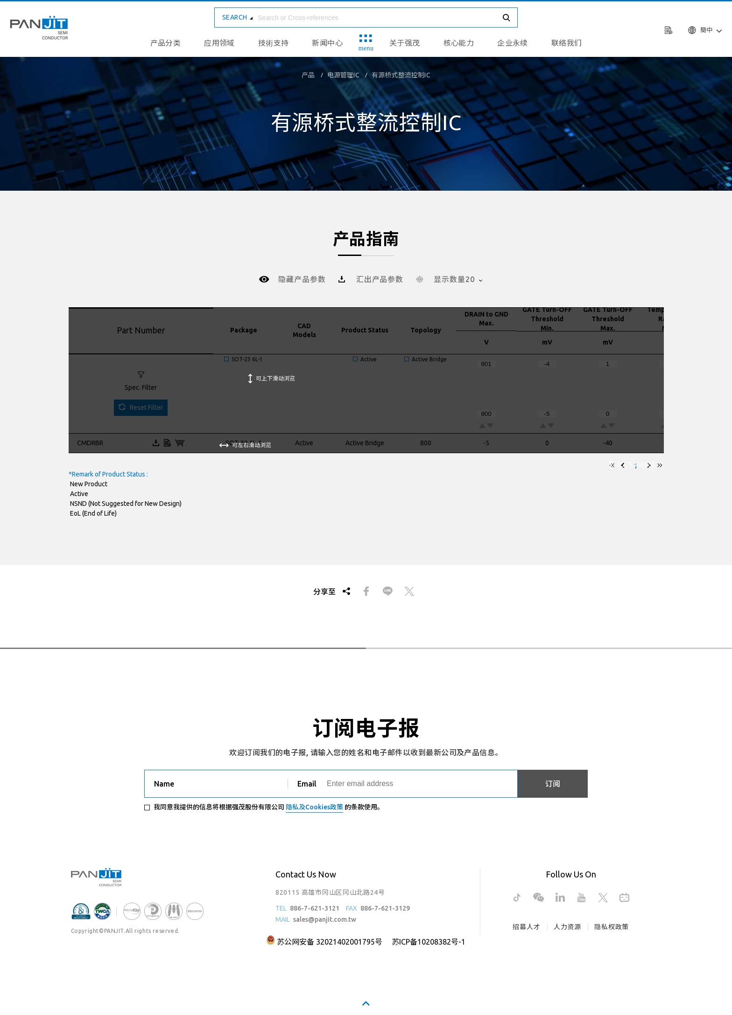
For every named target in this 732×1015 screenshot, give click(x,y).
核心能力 (458, 43)
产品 (308, 75)
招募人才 (526, 927)
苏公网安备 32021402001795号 (329, 942)
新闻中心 (327, 43)
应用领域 (219, 43)
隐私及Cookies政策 (314, 807)
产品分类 (165, 43)
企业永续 (512, 43)
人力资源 (567, 927)
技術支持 (273, 43)
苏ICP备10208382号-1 (428, 942)
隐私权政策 (611, 927)
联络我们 (566, 43)
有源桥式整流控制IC (401, 75)
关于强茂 (404, 43)
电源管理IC (343, 75)
